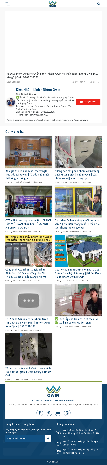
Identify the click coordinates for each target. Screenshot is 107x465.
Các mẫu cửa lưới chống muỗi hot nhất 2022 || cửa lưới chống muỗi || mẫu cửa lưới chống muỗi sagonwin (77, 224)
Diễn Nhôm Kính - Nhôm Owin (38, 89)
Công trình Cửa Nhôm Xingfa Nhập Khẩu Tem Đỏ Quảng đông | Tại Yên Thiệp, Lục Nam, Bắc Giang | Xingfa (25, 273)
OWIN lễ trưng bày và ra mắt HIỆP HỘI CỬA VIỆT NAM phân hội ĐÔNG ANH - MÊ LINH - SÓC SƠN (28, 224)
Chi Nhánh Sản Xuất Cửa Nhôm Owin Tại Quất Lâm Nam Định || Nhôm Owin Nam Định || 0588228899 (27, 322)
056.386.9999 (69, 444)
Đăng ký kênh (88, 101)
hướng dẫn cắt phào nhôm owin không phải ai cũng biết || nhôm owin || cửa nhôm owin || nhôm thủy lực (77, 174)
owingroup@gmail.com (73, 452)
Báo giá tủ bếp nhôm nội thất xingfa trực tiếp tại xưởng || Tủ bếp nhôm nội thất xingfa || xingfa (27, 174)
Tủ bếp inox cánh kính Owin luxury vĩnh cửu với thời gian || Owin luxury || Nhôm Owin (28, 372)
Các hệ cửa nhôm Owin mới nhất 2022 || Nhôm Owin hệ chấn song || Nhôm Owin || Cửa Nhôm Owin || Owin (78, 273)
